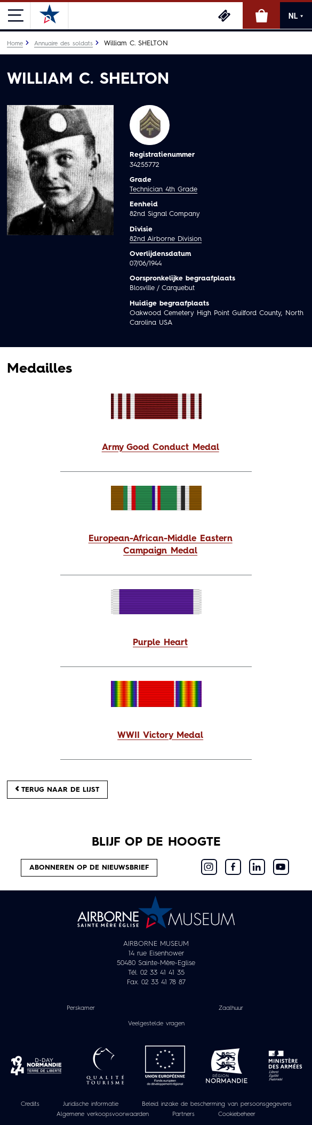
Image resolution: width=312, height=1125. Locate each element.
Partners (183, 1114)
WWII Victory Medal (160, 736)
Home (15, 44)
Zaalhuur (231, 1008)
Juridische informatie (90, 1104)
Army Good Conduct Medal (160, 448)
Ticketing (224, 15)
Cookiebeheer (236, 1114)
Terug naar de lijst (57, 789)
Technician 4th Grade (163, 189)
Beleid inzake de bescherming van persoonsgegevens (217, 1104)
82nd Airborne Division (166, 239)
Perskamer (81, 1008)
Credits (30, 1104)
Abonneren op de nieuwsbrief (89, 867)
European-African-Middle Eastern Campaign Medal (161, 545)
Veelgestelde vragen (156, 1023)
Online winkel (261, 15)
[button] (156, 448)
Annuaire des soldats (63, 44)
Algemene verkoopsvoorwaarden (103, 1114)
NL (296, 16)
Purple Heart (160, 643)
